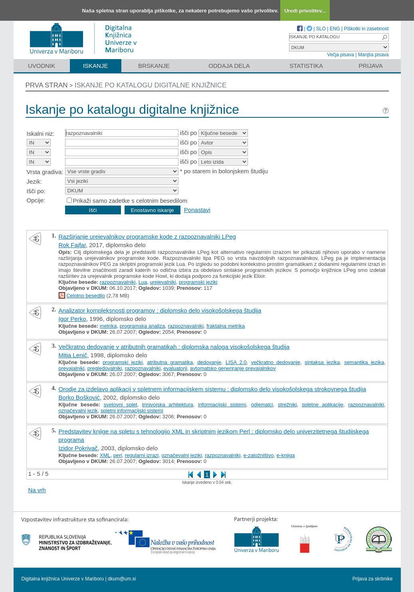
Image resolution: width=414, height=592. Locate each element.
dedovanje (209, 362)
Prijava (370, 65)
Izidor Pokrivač (78, 448)
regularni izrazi (142, 455)
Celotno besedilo (85, 296)
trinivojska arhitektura (167, 405)
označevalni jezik (78, 411)
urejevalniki (163, 282)
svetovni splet (120, 405)
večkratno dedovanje (276, 362)
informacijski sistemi (222, 405)
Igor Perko (72, 318)
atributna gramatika (170, 362)
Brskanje (154, 65)
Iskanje (95, 65)
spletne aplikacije (322, 405)
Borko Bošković (79, 397)
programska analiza (142, 326)
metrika (108, 326)
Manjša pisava (373, 54)
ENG (335, 29)
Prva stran (47, 85)
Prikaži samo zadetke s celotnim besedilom (130, 200)
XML (105, 455)
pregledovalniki (104, 368)
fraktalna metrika (225, 326)
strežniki (287, 405)
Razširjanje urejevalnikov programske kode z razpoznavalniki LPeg (147, 236)
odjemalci (262, 405)
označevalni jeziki (182, 455)
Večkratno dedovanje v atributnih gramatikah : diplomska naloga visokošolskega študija (174, 346)
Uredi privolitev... (305, 11)
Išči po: (36, 191)
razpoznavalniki (118, 282)
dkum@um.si (122, 579)
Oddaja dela (229, 65)
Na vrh (37, 490)
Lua (143, 282)
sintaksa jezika (322, 362)
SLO (321, 29)
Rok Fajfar (72, 245)
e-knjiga (286, 455)
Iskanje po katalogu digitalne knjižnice (151, 85)
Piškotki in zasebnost (366, 29)
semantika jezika (364, 362)
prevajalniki (72, 368)
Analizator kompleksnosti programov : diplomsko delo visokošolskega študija (160, 310)
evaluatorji (175, 368)
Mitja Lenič (73, 355)
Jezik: (34, 181)
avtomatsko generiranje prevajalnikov (233, 368)
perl (117, 455)
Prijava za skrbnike (373, 579)
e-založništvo (259, 455)
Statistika (306, 65)
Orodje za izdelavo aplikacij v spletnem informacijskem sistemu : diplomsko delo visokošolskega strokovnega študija (212, 389)
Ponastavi (197, 209)
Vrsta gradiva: (45, 171)
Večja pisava (340, 54)
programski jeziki (198, 282)
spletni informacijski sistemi (132, 411)
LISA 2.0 (236, 362)
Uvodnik (41, 65)
